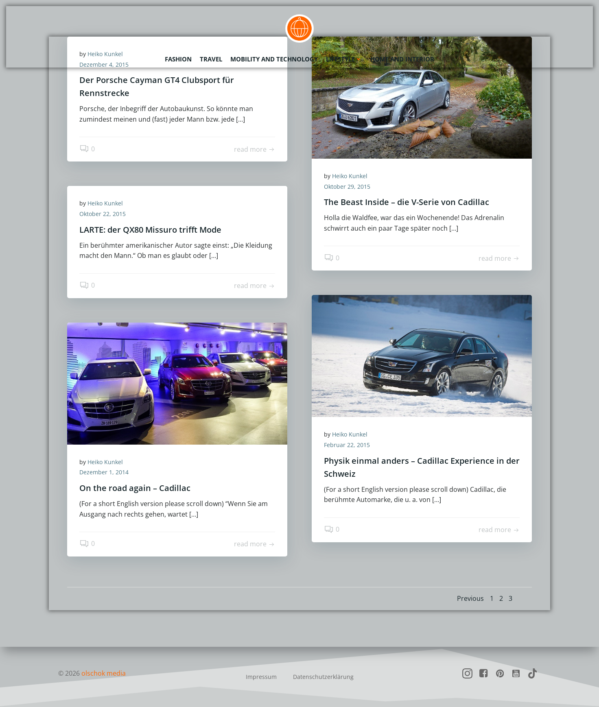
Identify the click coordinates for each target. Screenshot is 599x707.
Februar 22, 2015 (347, 445)
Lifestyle (344, 59)
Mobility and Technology (274, 59)
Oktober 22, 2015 (102, 214)
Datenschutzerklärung (323, 677)
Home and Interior (402, 59)
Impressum (261, 677)
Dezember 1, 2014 (104, 472)
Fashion (178, 59)
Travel (211, 59)
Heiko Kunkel (349, 176)
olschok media (103, 673)
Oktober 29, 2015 (347, 186)
